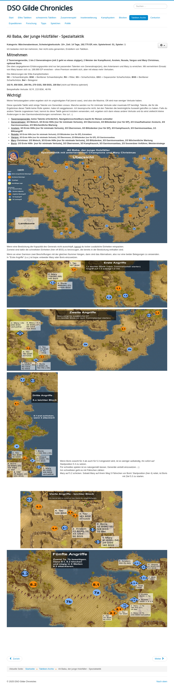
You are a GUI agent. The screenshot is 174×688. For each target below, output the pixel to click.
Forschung (31, 23)
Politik (68, 23)
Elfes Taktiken (24, 17)
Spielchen (55, 23)
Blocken (123, 17)
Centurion (155, 17)
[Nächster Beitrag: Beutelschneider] (159, 658)
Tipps (43, 23)
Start (11, 17)
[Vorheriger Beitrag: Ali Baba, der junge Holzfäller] (14, 658)
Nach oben (161, 681)
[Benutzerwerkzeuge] (162, 45)
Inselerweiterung (89, 17)
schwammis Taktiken (46, 17)
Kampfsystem (108, 17)
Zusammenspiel (68, 17)
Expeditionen (15, 23)
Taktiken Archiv (138, 17)
